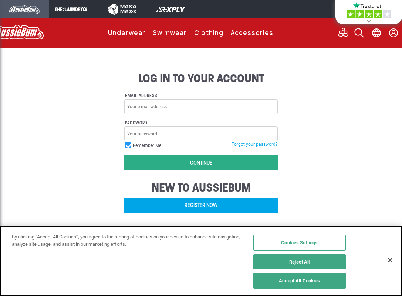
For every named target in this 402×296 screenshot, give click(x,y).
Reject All (299, 261)
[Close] (390, 260)
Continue (201, 162)
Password (136, 122)
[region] (201, 261)
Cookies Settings (299, 242)
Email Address (141, 95)
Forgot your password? (255, 144)
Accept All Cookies (299, 280)
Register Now (201, 205)
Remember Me (142, 145)
